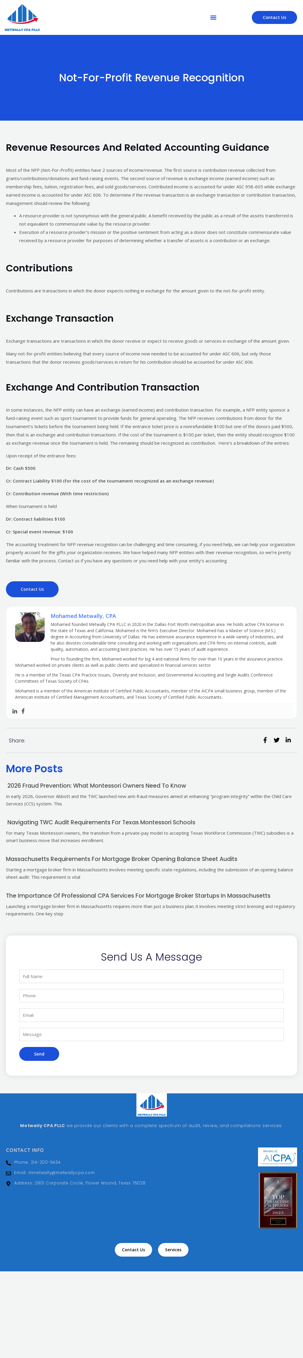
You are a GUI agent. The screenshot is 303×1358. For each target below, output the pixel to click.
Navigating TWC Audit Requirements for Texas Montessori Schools (105, 822)
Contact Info (22, 1149)
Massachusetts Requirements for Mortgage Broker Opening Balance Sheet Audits (126, 858)
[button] (213, 17)
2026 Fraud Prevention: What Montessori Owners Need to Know (99, 785)
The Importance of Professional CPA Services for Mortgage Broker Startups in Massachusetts (143, 895)
